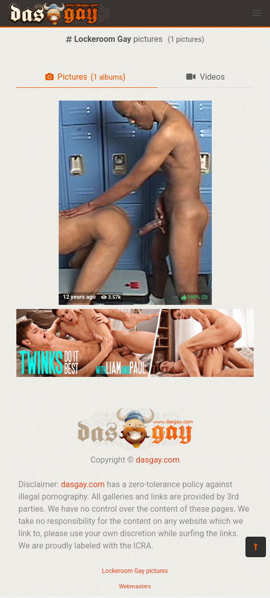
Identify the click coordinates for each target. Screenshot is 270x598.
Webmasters (135, 586)
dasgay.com (158, 460)
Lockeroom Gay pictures (135, 571)
